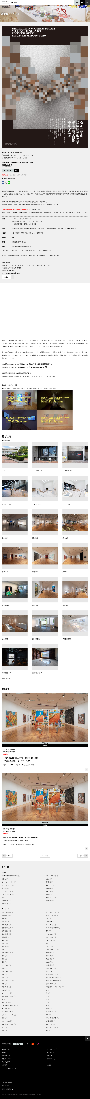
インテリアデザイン (53, 912)
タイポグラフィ (8, 1012)
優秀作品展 (12, 178)
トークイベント (8, 885)
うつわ (49, 1009)
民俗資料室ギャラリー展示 (55, 987)
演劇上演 (49, 891)
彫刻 (5, 968)
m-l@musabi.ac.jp (14, 273)
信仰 (48, 1015)
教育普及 (5, 1065)
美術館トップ (6, 1049)
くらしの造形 (51, 984)
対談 (5, 897)
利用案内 (5, 1052)
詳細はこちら (47, 250)
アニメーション (8, 981)
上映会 (49, 879)
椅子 (5, 1027)
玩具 (5, 1030)
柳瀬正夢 (49, 956)
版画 (5, 956)
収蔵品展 (5, 937)
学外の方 (49, 1055)
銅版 (4, 959)
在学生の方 (50, 1052)
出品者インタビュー (8, 385)
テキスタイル (51, 934)
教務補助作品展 (7, 928)
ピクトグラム (7, 1021)
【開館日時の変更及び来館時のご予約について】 (17, 210)
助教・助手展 (7, 912)
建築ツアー (50, 885)
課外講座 (49, 882)
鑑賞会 (49, 894)
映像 (5, 984)
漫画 (5, 1018)
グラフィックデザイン (10, 1005)
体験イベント (51, 897)
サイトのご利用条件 (7, 1082)
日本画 (5, 946)
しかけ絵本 (50, 922)
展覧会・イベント (7, 1059)
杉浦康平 (49, 962)
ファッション (51, 937)
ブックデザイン (52, 915)
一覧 (45, 856)
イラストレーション (9, 1015)
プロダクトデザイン (9, 1024)
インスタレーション (9, 996)
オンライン (50, 1024)
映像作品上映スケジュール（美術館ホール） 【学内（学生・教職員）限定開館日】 (26, 364)
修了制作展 (6, 931)
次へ (7, 856)
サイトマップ (5, 1085)
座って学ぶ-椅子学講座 (53, 981)
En (87, 2)
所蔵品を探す (6, 1055)
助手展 (5, 922)
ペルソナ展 (50, 971)
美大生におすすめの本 (54, 928)
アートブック (51, 925)
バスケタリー (51, 1012)
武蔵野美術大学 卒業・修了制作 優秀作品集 (15, 373)
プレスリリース (52, 1027)
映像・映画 (7, 971)
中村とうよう (51, 968)
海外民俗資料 (51, 1021)
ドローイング (7, 953)
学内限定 (50, 901)
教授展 (5, 918)
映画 (5, 978)
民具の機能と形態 (52, 1018)
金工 (48, 943)
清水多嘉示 (50, 959)
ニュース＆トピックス (9, 1068)
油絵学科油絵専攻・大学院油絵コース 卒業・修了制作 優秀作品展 (52, 212)
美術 (5, 940)
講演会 (5, 888)
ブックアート (7, 993)
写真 (5, 974)
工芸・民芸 (50, 940)
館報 (48, 1030)
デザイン (6, 1002)
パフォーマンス (52, 876)
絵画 (5, 943)
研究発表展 (6, 934)
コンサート (6, 904)
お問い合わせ (51, 1059)
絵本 (48, 918)
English (8, 277)
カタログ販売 (6, 1062)
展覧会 (6, 178)
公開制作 (49, 888)
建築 (48, 931)
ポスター (6, 1009)
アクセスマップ (52, 1049)
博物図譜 (50, 953)
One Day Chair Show (53, 978)
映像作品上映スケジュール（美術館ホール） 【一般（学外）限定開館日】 (23, 367)
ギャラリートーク (9, 882)
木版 (5, 962)
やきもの (49, 946)
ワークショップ (8, 894)
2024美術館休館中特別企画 (11, 876)
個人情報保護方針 (7, 1089)
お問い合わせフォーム (9, 265)
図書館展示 (6, 901)
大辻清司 (50, 965)
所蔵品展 (6, 915)
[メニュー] (77, 2)
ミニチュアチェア (52, 974)
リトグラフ (6, 965)
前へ (83, 856)
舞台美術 (6, 990)
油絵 (5, 950)
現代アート (6, 987)
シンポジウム (7, 891)
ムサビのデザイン (52, 950)
